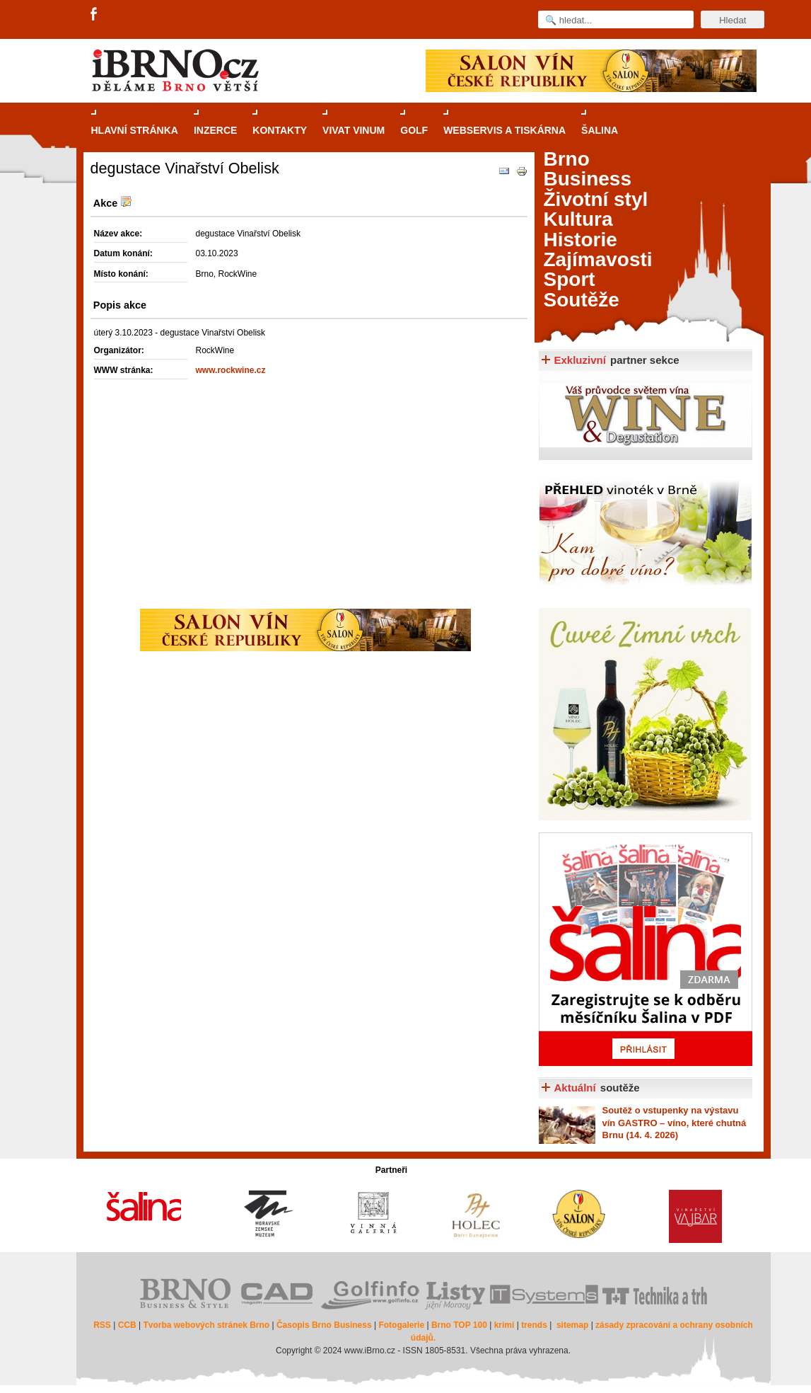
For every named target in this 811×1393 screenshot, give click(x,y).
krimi (504, 1325)
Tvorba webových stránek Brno (206, 1325)
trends (534, 1325)
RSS (102, 1325)
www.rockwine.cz (231, 370)
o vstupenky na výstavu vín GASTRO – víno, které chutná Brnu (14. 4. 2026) (674, 1122)
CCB (127, 1325)
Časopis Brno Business (324, 1325)
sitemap (572, 1325)
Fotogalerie (401, 1325)
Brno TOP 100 (459, 1325)
